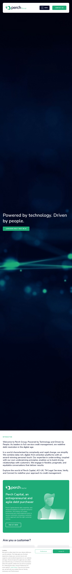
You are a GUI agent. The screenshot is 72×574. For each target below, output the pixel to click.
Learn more (13, 567)
